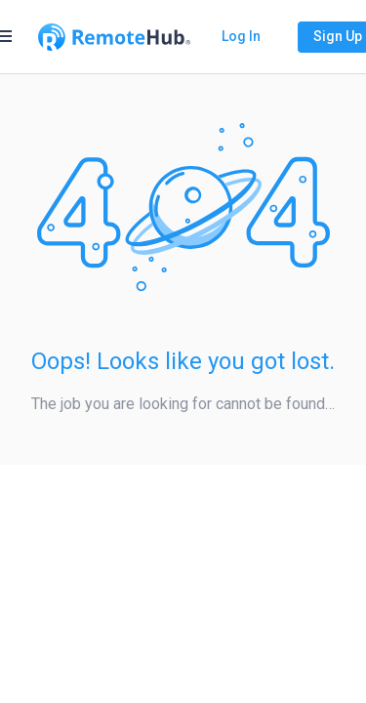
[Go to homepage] (114, 37)
